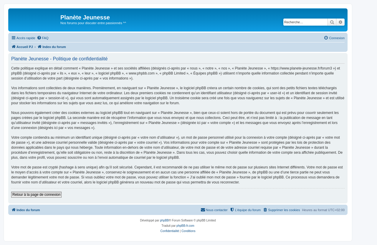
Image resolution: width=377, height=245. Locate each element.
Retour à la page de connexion (36, 195)
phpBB (164, 220)
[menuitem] (43, 38)
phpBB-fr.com (185, 225)
